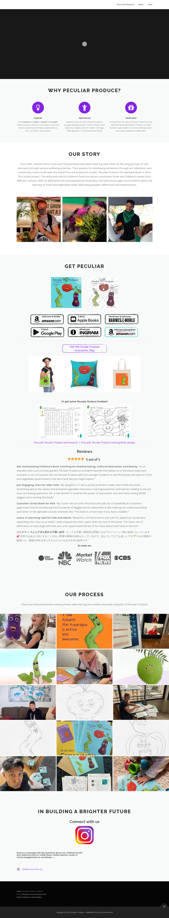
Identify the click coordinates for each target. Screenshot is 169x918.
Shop (150, 5)
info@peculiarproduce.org (32, 869)
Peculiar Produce (125, 5)
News (141, 5)
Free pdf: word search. (56, 442)
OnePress (89, 912)
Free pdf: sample (108, 442)
